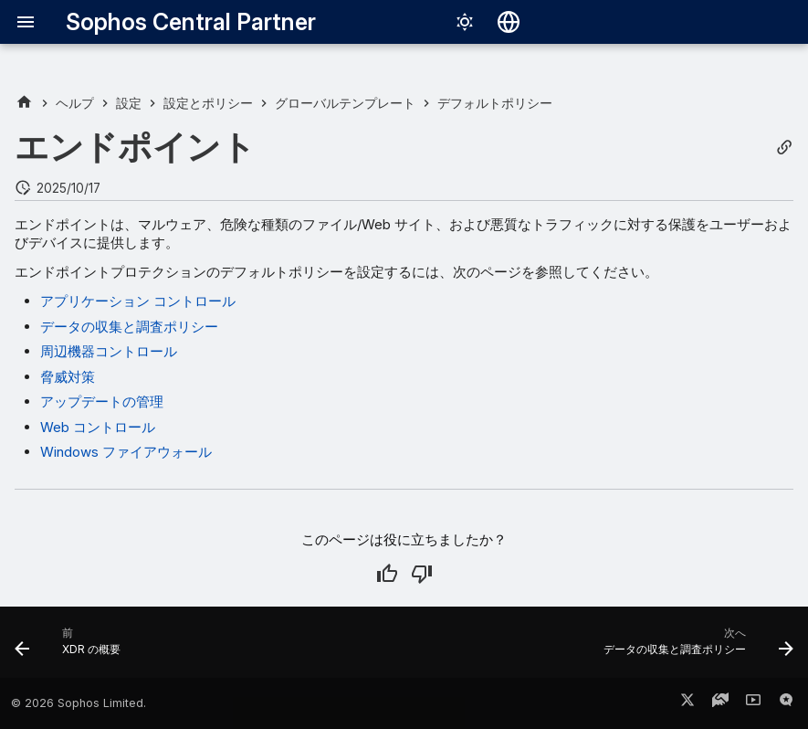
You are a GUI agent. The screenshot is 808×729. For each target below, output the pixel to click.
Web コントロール (97, 427)
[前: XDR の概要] (71, 648)
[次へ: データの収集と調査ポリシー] (694, 648)
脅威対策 (67, 377)
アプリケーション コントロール (138, 301)
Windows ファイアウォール (126, 451)
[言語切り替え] (508, 22)
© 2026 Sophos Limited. (78, 703)
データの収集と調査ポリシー (129, 326)
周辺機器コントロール (108, 351)
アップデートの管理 (101, 401)
